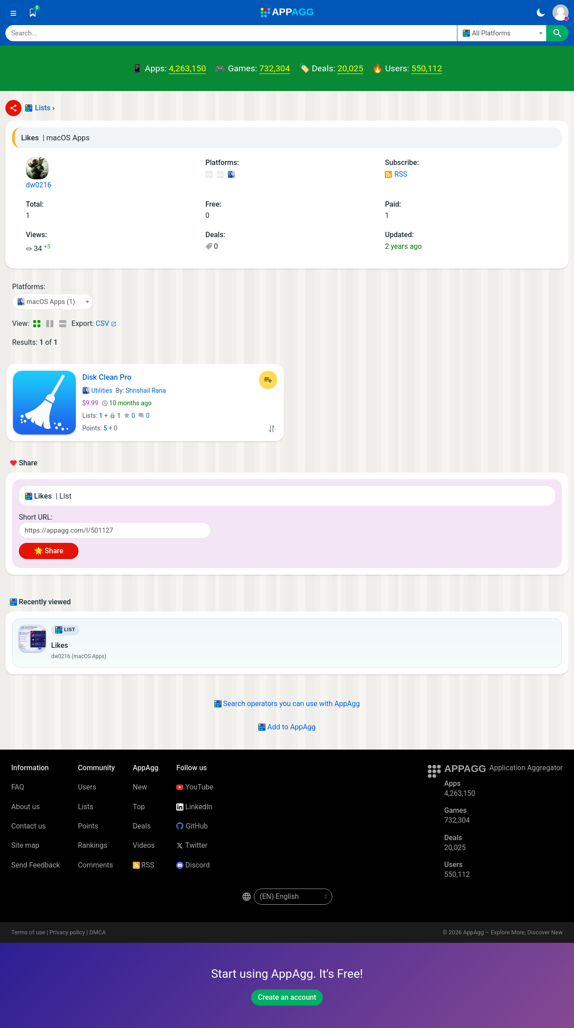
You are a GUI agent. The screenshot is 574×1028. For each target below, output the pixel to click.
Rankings (92, 845)
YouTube (194, 787)
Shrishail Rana (146, 390)
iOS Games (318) (220, 175)
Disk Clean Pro (107, 377)
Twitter (191, 845)
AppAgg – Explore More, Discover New (513, 932)
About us (25, 806)
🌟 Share (48, 551)
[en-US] (293, 897)
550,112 (426, 68)
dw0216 (39, 173)
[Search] (231, 33)
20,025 (350, 68)
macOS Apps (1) (231, 175)
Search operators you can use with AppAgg (287, 703)
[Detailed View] (49, 324)
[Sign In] (560, 12)
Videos (144, 845)
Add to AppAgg (286, 727)
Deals (142, 826)
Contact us (28, 826)
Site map (25, 845)
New (140, 787)
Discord (192, 865)
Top (139, 806)
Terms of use (28, 932)
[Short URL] (115, 530)
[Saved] (32, 12)
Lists (43, 108)
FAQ (17, 787)
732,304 (274, 68)
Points (88, 826)
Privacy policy (67, 932)
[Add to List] (268, 380)
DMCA (97, 932)
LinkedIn (194, 806)
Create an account (287, 997)
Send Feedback (35, 865)
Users (87, 787)
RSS (396, 174)
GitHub (192, 826)
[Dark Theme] (540, 12)
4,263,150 (187, 68)
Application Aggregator (526, 767)
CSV (102, 323)
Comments (95, 865)
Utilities (98, 390)
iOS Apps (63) (208, 175)
